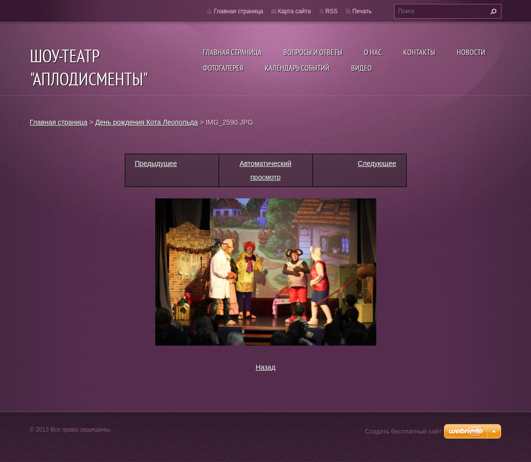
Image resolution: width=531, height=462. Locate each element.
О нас (373, 52)
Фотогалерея (223, 68)
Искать (492, 11)
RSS (332, 11)
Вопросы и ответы (312, 52)
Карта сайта (294, 11)
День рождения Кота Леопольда (146, 122)
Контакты (419, 52)
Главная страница (232, 52)
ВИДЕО (361, 68)
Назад (265, 367)
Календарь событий (297, 68)
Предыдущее (156, 163)
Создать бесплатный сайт (403, 431)
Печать (361, 11)
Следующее (377, 163)
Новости (471, 52)
